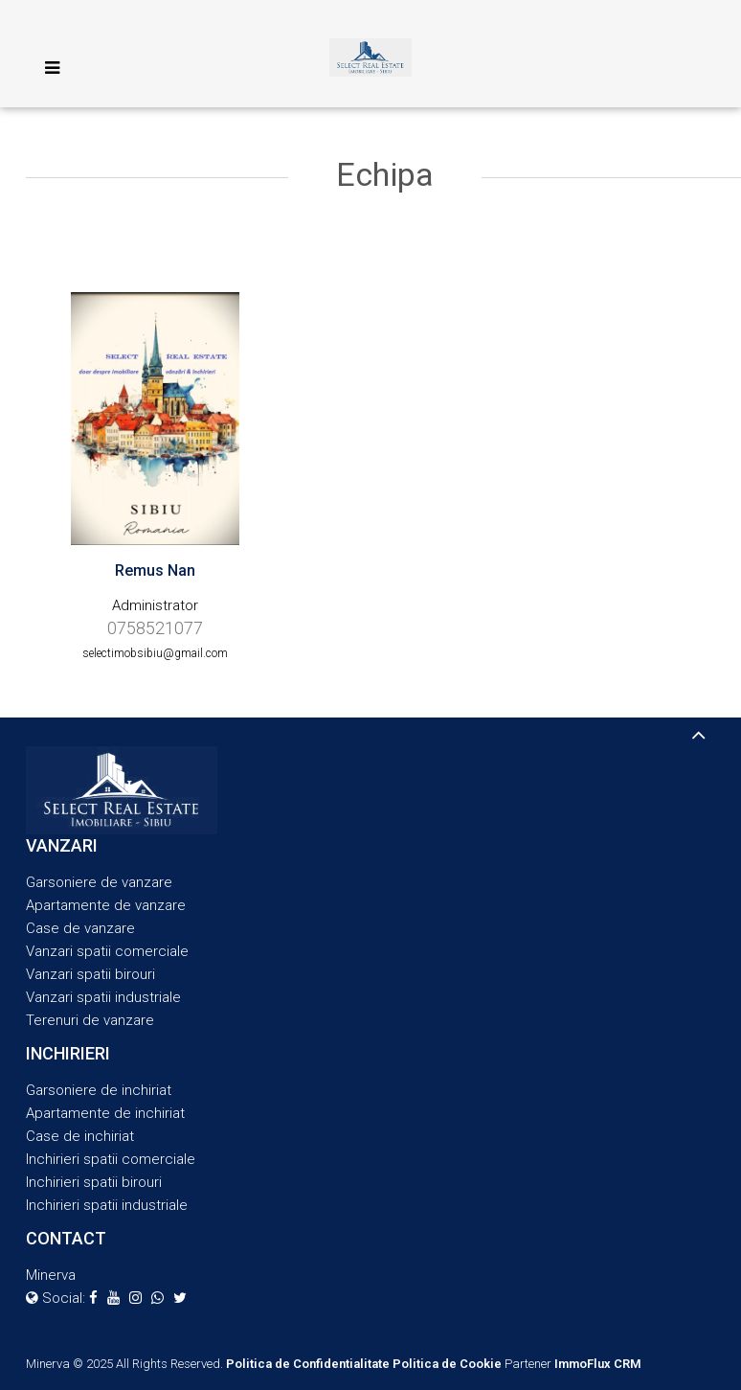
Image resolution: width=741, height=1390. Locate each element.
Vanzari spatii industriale (103, 997)
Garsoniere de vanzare (99, 882)
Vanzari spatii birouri (90, 974)
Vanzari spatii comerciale (107, 951)
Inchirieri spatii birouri (94, 1182)
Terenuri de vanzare (90, 1020)
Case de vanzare (80, 928)
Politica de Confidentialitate (308, 1363)
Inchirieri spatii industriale (107, 1205)
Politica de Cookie (447, 1363)
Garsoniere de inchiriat (98, 1090)
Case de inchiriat (80, 1136)
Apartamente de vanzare (106, 905)
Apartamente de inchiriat (105, 1113)
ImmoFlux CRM (597, 1363)
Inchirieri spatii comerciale (110, 1159)
